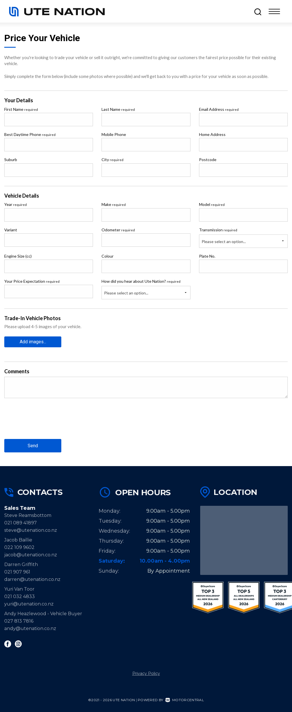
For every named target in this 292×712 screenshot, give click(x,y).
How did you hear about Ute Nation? (141, 281)
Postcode (207, 159)
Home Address (212, 134)
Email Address (219, 109)
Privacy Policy (146, 673)
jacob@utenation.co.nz (30, 554)
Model (212, 204)
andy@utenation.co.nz (30, 628)
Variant (10, 229)
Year (15, 204)
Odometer (118, 229)
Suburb (10, 159)
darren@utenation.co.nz (32, 579)
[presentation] (47, 423)
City (112, 159)
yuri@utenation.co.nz (29, 604)
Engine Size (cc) (18, 256)
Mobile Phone (114, 134)
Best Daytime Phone (30, 134)
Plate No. (207, 256)
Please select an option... (224, 241)
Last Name (118, 109)
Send (33, 445)
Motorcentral (184, 700)
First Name (21, 109)
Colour (107, 256)
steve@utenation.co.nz (30, 530)
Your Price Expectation (32, 281)
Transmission (218, 229)
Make (114, 204)
